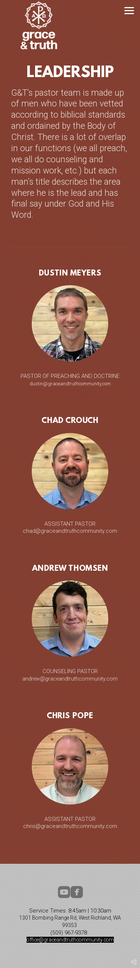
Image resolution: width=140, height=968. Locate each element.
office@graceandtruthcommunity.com (70, 940)
